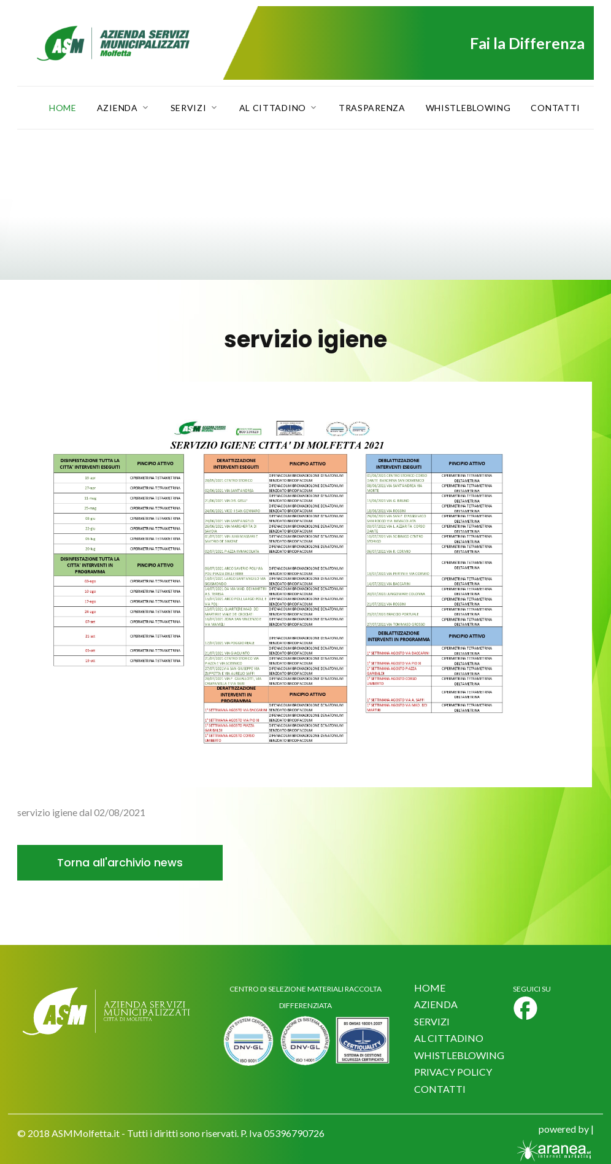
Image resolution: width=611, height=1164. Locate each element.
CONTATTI (440, 1089)
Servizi (189, 108)
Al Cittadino (272, 108)
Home (63, 108)
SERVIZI (432, 1021)
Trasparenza (372, 108)
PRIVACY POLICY (453, 1071)
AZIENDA (436, 1004)
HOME (429, 987)
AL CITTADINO (448, 1038)
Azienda (117, 108)
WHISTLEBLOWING (459, 1055)
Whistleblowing (468, 108)
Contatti (555, 108)
